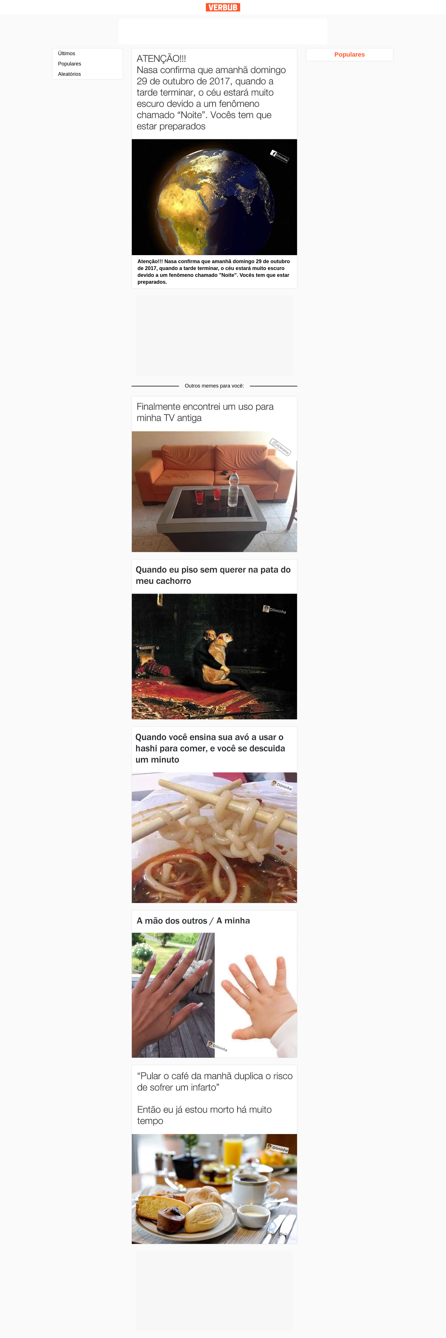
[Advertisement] (223, 31)
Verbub (223, 7)
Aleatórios (69, 74)
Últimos (66, 53)
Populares (69, 64)
